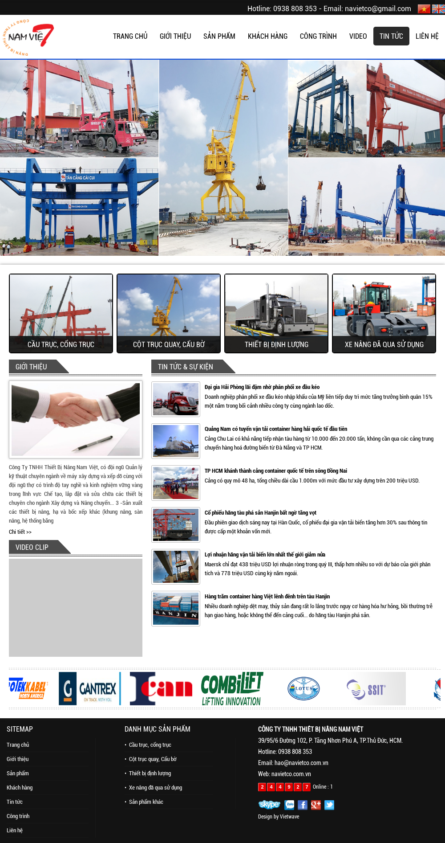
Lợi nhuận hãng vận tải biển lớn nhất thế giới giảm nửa (265, 554)
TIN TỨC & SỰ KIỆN (185, 367)
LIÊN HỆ (427, 36)
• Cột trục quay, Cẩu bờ (151, 759)
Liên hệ (15, 830)
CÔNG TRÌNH (318, 36)
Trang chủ (18, 744)
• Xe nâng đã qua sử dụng (153, 787)
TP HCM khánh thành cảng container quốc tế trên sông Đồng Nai (276, 470)
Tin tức (15, 801)
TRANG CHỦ (130, 36)
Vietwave (289, 817)
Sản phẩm (18, 773)
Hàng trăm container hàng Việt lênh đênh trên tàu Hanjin (267, 596)
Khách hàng (19, 787)
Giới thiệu (17, 759)
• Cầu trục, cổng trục (148, 744)
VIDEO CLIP (32, 547)
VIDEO (358, 36)
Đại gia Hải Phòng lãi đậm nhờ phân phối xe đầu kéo (262, 387)
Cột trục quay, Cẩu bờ (169, 344)
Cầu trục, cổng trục (61, 344)
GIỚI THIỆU (175, 36)
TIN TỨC (391, 36)
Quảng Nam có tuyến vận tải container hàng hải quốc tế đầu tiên (276, 429)
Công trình (18, 816)
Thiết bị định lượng (276, 344)
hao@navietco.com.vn (301, 762)
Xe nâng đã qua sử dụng (384, 344)
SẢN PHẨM (219, 36)
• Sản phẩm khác (144, 801)
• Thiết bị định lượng (148, 773)
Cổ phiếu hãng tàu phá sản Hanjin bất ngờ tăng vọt (260, 512)
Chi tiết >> (20, 531)
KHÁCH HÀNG (267, 36)
